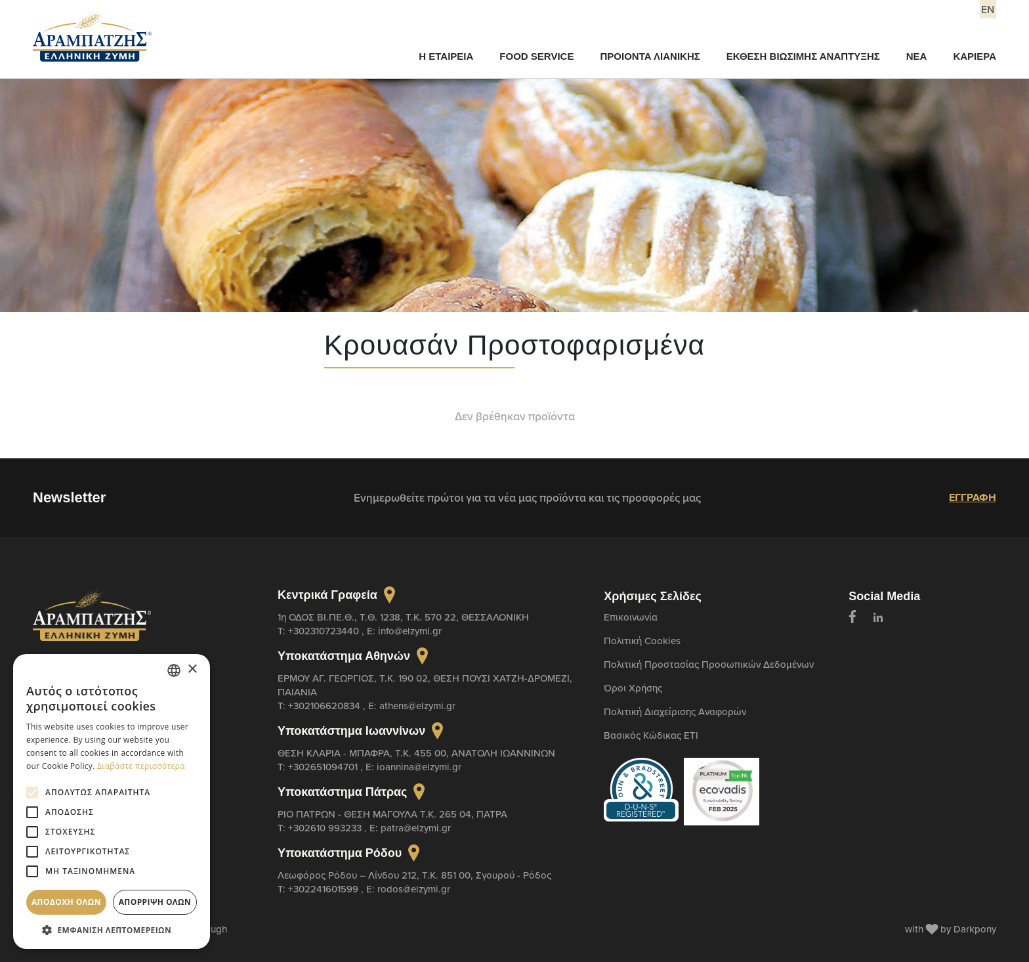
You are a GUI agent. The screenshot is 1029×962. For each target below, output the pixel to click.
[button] (111, 929)
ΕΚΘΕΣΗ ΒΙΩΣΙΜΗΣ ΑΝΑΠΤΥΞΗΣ (803, 56)
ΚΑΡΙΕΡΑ (974, 56)
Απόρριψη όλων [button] (155, 901)
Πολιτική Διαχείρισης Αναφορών (675, 711)
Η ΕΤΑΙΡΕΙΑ (446, 56)
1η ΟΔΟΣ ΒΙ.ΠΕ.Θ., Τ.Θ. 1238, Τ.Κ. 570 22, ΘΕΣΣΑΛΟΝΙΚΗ (403, 617)
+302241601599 (324, 889)
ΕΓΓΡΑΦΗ (972, 497)
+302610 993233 (326, 828)
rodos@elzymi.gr (413, 889)
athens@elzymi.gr (417, 705)
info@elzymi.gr (410, 631)
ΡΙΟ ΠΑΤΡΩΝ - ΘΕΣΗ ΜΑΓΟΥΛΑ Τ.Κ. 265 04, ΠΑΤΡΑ (392, 814)
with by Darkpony (950, 929)
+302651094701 (324, 767)
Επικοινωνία (631, 617)
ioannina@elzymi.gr (419, 767)
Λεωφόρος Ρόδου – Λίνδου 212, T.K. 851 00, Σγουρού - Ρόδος (414, 875)
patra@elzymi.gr (416, 828)
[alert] (111, 801)
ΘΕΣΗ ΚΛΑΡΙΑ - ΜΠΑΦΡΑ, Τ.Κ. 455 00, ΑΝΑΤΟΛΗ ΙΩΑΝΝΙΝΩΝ (416, 753)
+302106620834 (325, 705)
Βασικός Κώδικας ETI (651, 735)
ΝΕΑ (916, 56)
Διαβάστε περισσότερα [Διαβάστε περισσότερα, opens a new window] (141, 766)
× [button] (192, 669)
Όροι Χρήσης (633, 688)
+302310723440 (325, 631)
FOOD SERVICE (536, 56)
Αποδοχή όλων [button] (66, 901)
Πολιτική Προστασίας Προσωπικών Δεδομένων (709, 664)
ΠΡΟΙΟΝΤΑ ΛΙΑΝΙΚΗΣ (650, 56)
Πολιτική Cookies (642, 640)
